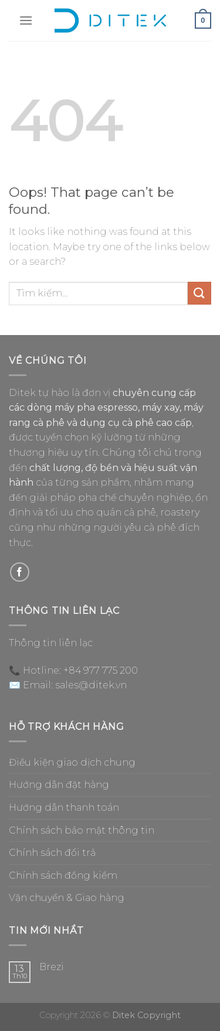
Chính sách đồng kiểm (63, 875)
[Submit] (199, 293)
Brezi (51, 966)
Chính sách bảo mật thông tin (81, 830)
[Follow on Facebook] (19, 572)
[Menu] (26, 20)
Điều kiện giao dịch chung (72, 762)
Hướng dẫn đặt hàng (59, 784)
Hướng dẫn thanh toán (64, 807)
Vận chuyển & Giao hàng (66, 897)
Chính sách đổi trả (52, 852)
